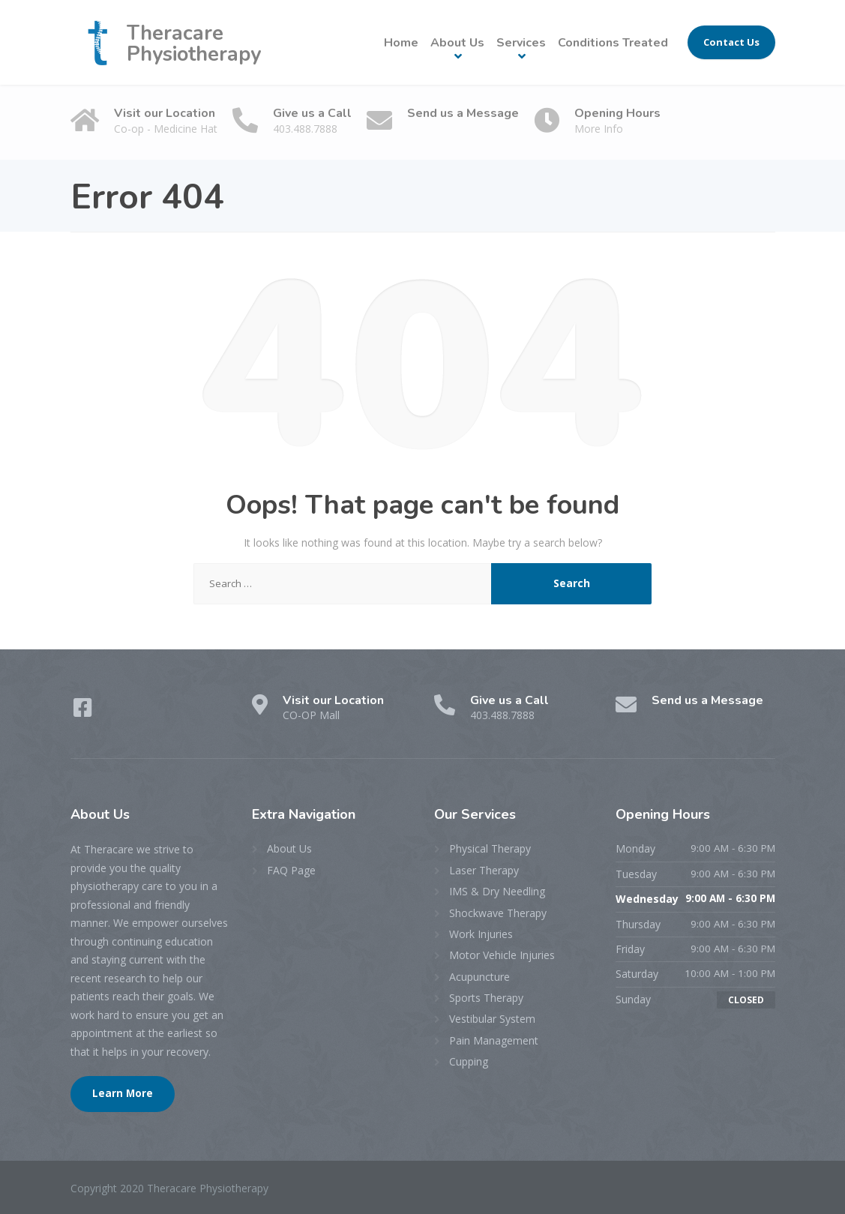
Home (401, 42)
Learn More (122, 1093)
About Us (457, 42)
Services (521, 42)
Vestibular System (492, 1019)
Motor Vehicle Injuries (502, 955)
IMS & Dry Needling (497, 891)
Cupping (468, 1061)
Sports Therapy (486, 998)
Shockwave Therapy (498, 913)
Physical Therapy (490, 848)
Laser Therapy (484, 870)
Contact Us (731, 42)
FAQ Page (291, 870)
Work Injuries (481, 934)
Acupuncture (479, 977)
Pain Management (493, 1040)
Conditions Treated (613, 42)
